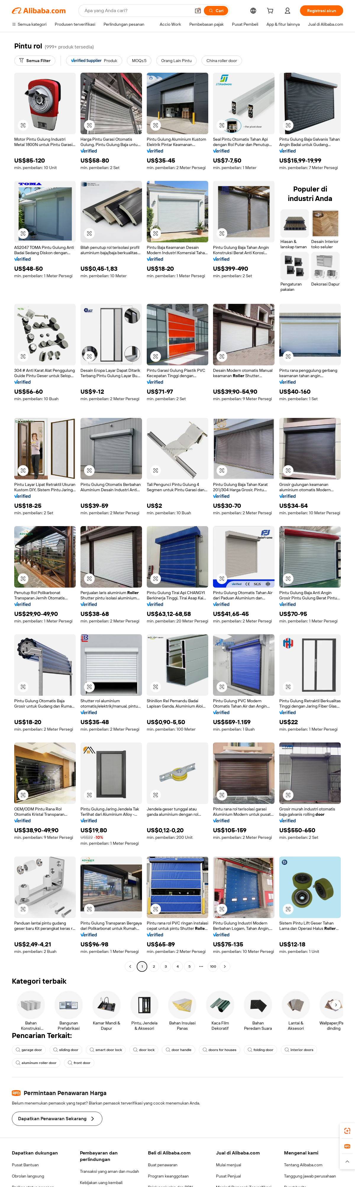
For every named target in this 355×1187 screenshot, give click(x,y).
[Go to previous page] (130, 966)
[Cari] (216, 10)
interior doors (299, 1049)
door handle (178, 1049)
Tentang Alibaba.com (303, 1164)
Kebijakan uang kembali (101, 1182)
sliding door (65, 1049)
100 (213, 966)
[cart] (271, 11)
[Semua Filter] (34, 61)
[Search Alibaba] (137, 10)
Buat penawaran (163, 1164)
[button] (197, 10)
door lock (143, 1049)
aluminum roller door (36, 1062)
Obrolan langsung (28, 1176)
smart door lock (106, 1049)
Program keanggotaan (168, 1176)
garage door (29, 1049)
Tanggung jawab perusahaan (310, 1176)
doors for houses (219, 1049)
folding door (260, 1049)
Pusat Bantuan (25, 1164)
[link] (347, 1131)
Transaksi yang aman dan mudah (109, 1171)
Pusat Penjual (228, 1176)
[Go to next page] (225, 966)
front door (79, 1062)
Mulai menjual (228, 1164)
